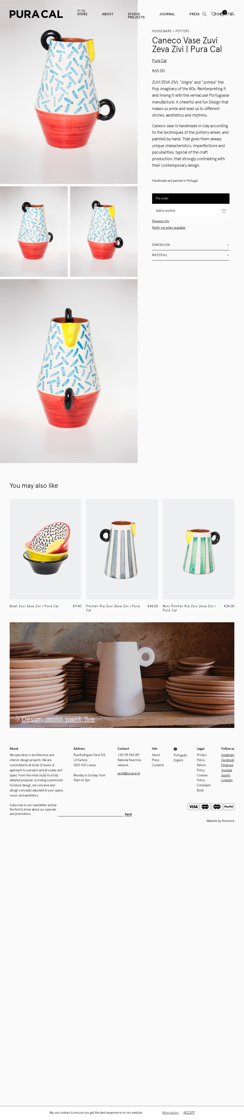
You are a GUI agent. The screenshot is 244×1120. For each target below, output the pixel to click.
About (107, 14)
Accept (189, 1112)
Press (195, 14)
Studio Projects (136, 16)
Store (82, 14)
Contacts (158, 765)
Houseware (162, 31)
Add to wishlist (191, 211)
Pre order (162, 198)
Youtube (226, 770)
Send (128, 814)
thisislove (228, 821)
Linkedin (227, 780)
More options (170, 1112)
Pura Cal (159, 61)
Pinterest (227, 765)
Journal (167, 14)
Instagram (227, 755)
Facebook (227, 760)
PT (79, 11)
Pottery (182, 31)
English (178, 760)
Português (180, 755)
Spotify (225, 775)
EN (83, 11)
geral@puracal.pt (129, 773)
